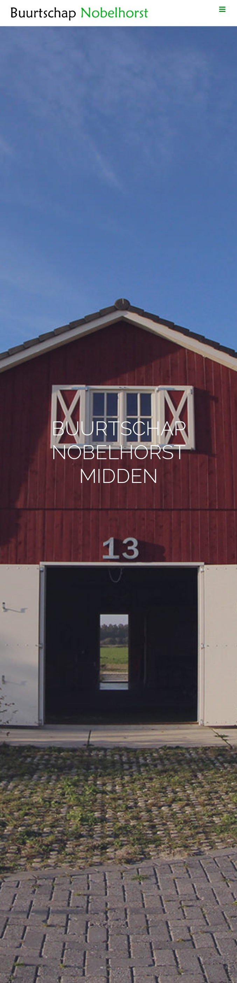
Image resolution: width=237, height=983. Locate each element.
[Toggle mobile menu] (222, 9)
